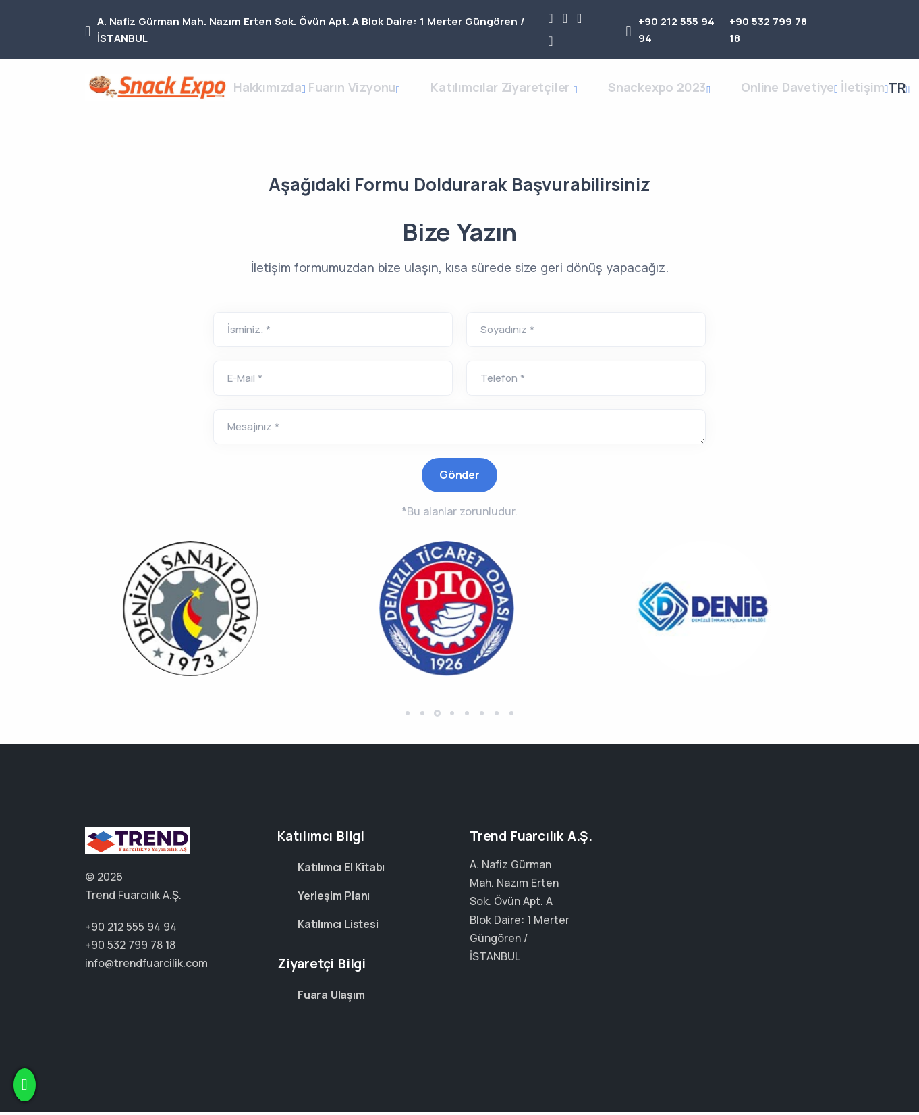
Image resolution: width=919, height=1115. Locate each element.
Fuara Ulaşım (331, 998)
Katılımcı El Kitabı (341, 870)
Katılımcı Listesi (338, 927)
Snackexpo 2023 (676, 98)
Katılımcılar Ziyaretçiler (528, 98)
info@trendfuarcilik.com (146, 966)
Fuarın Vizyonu (384, 98)
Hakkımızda (278, 96)
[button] (407, 732)
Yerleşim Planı (334, 898)
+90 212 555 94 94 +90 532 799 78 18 (171, 898)
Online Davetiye (796, 96)
